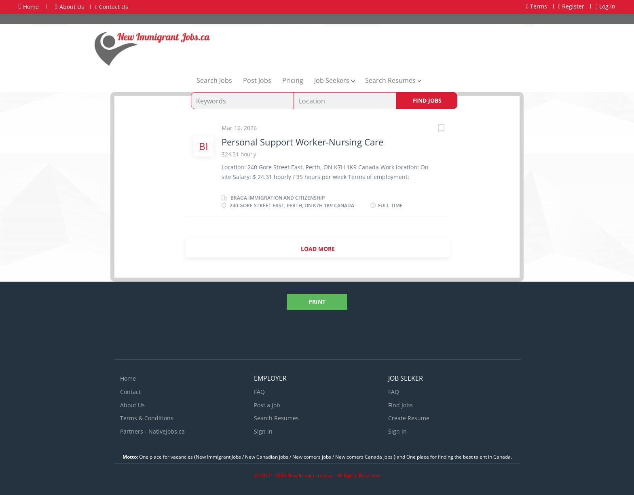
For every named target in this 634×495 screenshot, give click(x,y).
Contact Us (111, 7)
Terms (536, 6)
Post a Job (267, 405)
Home (29, 6)
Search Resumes (276, 418)
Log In (605, 6)
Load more (318, 249)
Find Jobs (427, 100)
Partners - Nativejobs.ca (152, 431)
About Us (69, 7)
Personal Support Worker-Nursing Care (302, 142)
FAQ (259, 392)
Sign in (263, 431)
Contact (130, 392)
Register (571, 6)
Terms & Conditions (146, 418)
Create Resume (408, 418)
